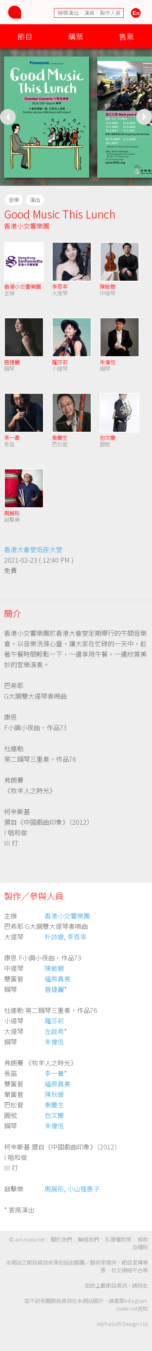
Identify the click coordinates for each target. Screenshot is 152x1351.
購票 (75, 36)
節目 (25, 36)
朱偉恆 (108, 362)
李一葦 (12, 437)
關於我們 (61, 1239)
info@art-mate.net (132, 1304)
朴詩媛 (54, 936)
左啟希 (54, 1031)
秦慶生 (60, 437)
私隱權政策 (118, 1239)
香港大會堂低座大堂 (33, 549)
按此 (142, 1285)
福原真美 (58, 978)
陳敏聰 (108, 286)
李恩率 (60, 286)
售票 (126, 36)
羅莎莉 (60, 362)
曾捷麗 (12, 362)
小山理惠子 (83, 1188)
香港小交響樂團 (26, 226)
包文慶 (108, 437)
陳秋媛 (54, 1094)
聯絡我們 (88, 1239)
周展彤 (12, 513)
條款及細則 (140, 1243)
